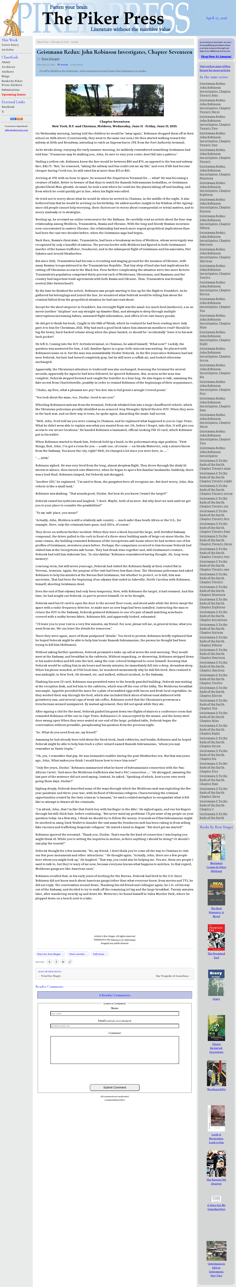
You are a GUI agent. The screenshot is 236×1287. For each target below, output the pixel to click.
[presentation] (115, 1073)
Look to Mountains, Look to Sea (216, 1136)
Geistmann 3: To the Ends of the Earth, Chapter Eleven (213, 691)
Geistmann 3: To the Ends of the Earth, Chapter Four (213, 780)
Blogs (6, 76)
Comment (114, 1033)
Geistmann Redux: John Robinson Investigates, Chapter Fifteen (215, 222)
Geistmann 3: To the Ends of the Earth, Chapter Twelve (213, 679)
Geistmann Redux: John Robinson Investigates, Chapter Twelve (215, 271)
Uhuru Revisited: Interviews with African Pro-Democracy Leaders (216, 1054)
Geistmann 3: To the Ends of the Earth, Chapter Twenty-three (216, 540)
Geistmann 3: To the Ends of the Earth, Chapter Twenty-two (214, 552)
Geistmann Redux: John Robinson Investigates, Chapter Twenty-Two (215, 122)
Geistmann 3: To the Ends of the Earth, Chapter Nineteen (213, 590)
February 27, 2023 (60, 41)
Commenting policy (115, 1099)
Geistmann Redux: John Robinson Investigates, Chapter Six (215, 371)
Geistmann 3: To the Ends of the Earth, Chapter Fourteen (213, 653)
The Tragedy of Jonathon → (173, 976)
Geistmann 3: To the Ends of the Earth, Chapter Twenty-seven (216, 489)
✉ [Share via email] (63, 961)
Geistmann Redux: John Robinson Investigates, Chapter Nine (215, 321)
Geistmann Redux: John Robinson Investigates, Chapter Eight (215, 338)
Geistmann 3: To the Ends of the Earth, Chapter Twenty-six (214, 502)
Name (114, 1008)
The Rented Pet (216, 1087)
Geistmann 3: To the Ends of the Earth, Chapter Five (213, 767)
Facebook (8, 107)
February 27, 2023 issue (123, 939)
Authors (8, 71)
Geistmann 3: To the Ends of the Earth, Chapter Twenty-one (214, 565)
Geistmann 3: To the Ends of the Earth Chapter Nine (213, 716)
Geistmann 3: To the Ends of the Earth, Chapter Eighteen (213, 603)
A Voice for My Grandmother (216, 1205)
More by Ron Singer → (50, 954)
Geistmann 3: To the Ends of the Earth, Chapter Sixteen (213, 628)
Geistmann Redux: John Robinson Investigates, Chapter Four (215, 404)
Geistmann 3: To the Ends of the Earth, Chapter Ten (213, 704)
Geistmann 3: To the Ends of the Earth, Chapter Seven (213, 742)
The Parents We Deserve (216, 1179)
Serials (74, 41)
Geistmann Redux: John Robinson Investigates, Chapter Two (215, 437)
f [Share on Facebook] (56, 961)
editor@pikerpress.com (16, 130)
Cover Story (10, 45)
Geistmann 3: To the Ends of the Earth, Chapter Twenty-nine (215, 464)
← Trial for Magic (49, 976)
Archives (8, 67)
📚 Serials (62, 64)
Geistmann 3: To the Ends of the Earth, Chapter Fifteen (213, 641)
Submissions (11, 90)
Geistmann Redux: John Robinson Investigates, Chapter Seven (215, 354)
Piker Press (43, 41)
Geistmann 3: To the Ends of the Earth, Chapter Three (213, 792)
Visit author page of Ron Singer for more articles (215, 68)
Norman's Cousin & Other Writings (216, 865)
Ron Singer (51, 58)
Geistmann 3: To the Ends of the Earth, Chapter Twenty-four (215, 527)
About (6, 62)
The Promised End (216, 953)
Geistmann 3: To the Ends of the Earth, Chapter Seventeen (213, 616)
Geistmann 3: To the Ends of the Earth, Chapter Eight (213, 729)
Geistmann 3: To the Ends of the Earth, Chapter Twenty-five (214, 515)
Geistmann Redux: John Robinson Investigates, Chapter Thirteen (215, 255)
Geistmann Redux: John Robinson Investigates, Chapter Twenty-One (215, 139)
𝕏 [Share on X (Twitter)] (49, 961)
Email (114, 1020)
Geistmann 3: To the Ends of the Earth (213, 816)
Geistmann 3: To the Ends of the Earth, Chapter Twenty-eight (216, 477)
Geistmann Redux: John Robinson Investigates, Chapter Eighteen (215, 188)
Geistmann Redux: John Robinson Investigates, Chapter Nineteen (215, 172)
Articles (8, 49)
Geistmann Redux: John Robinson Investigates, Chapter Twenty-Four (215, 89)
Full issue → (100, 954)
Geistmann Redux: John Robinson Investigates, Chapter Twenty (215, 155)
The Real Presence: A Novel (216, 910)
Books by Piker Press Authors (12, 83)
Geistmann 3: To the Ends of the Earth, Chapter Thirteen (213, 666)
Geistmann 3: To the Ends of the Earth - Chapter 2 (213, 805)
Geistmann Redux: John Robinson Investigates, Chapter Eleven (215, 288)
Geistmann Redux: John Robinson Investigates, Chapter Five (215, 387)
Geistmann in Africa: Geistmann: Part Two (219, 1267)
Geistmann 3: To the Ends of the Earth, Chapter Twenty (213, 578)
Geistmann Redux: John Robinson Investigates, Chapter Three (215, 420)
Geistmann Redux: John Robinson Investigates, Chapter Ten (215, 304)
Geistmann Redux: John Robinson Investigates (213, 452)
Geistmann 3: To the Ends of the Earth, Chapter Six (213, 754)
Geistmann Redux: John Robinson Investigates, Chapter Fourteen (215, 238)
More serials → (78, 954)
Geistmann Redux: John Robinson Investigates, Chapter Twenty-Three (215, 106)
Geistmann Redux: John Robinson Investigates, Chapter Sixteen (215, 205)
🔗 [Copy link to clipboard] (69, 961)
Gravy (216, 997)
